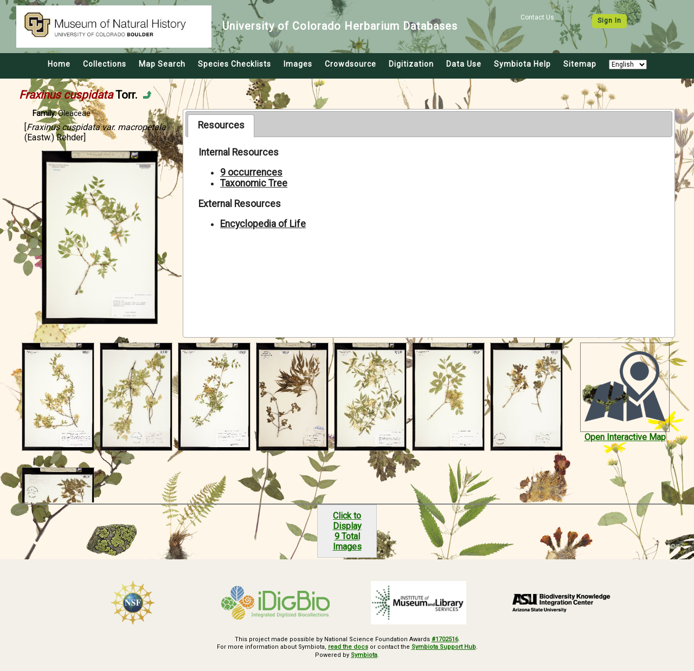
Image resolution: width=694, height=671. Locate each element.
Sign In (609, 20)
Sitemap (579, 64)
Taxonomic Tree (253, 183)
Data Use (463, 64)
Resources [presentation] (221, 125)
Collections (104, 64)
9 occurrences (251, 172)
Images (298, 64)
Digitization (411, 64)
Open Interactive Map (625, 437)
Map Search (162, 64)
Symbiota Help (522, 64)
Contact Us (537, 17)
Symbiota (364, 655)
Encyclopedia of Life (263, 223)
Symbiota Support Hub (444, 646)
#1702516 (445, 639)
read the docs (348, 646)
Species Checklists (234, 64)
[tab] (221, 125)
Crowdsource (350, 64)
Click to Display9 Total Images (347, 531)
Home (59, 64)
